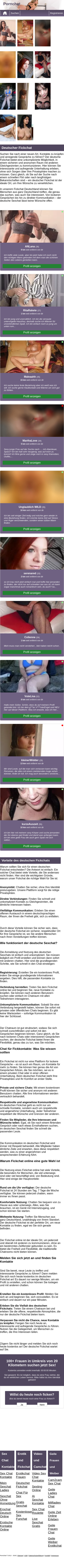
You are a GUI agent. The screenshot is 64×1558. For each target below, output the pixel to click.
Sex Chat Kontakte (6, 1475)
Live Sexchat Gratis (37, 1522)
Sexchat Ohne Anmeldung (7, 1499)
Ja (21, 1404)
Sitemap (20, 1555)
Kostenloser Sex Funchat (23, 1515)
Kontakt (47, 1555)
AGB (25, 1555)
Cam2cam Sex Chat (55, 1481)
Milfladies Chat (54, 1504)
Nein (42, 1404)
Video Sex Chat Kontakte (39, 1477)
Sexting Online (37, 1488)
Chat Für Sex (22, 1494)
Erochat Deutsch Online (5, 1513)
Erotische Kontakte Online (6, 1526)
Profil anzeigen (32, 266)
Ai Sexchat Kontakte (38, 1499)
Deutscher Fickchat (23, 1484)
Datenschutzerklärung (36, 1555)
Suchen (15, 13)
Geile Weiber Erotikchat (55, 1542)
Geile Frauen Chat (53, 1529)
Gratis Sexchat (21, 1503)
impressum (55, 1555)
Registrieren (56, 13)
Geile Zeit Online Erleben (54, 1515)
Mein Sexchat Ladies (5, 1486)
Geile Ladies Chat (52, 1493)
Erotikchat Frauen (23, 1475)
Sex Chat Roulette (38, 1511)
